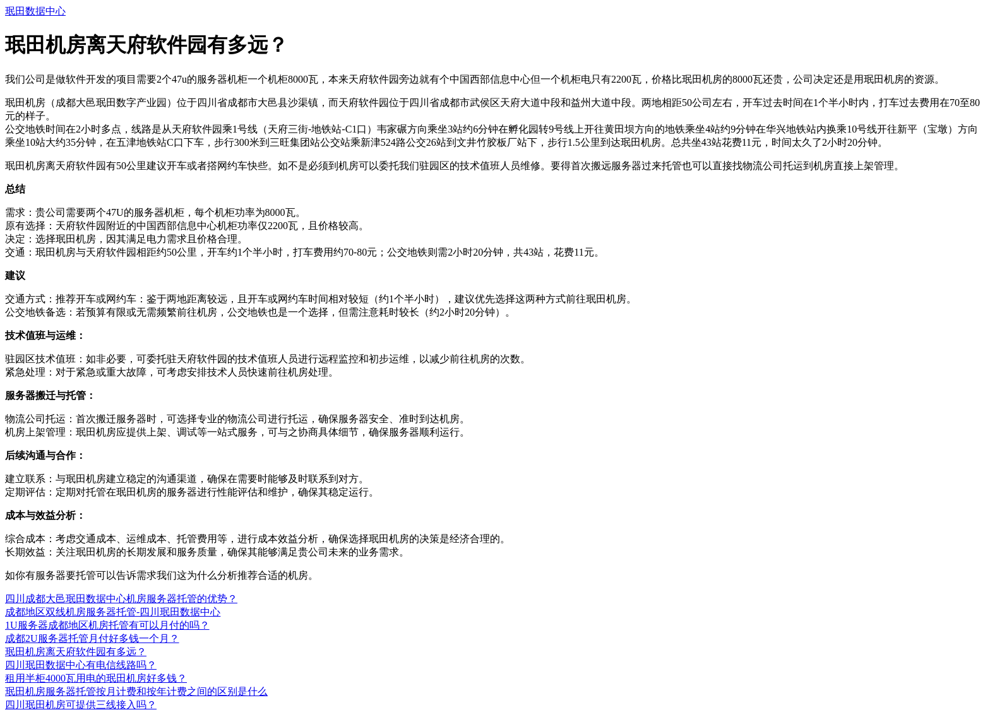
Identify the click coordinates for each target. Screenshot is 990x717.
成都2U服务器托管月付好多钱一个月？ (92, 638)
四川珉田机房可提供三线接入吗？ (81, 704)
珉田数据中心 (35, 11)
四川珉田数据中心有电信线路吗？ (81, 665)
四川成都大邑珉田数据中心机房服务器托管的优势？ (121, 598)
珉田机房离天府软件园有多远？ (75, 651)
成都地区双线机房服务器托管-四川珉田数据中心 (112, 612)
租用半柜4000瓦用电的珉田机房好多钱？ (96, 678)
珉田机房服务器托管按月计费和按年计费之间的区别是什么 (136, 691)
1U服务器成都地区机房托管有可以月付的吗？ (107, 625)
